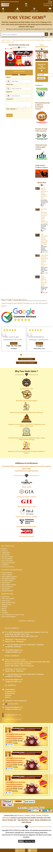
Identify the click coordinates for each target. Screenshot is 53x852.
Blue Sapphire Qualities (8, 579)
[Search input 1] (23, 34)
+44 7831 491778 (11, 704)
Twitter (33, 815)
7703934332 (40, 645)
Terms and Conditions (8, 598)
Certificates (5, 565)
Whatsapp (5, 818)
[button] (21, 355)
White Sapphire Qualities (9, 585)
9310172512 (23, 645)
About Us (4, 549)
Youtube (38, 815)
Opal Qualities (6, 589)
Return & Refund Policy (8, 602)
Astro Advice (5, 555)
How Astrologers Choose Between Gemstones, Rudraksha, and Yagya (44, 239)
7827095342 (17, 647)
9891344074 (31, 645)
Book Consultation (7, 559)
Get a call (20, 850)
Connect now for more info (12, 719)
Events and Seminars (8, 567)
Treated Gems (6, 553)
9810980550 (9, 647)
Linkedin (27, 815)
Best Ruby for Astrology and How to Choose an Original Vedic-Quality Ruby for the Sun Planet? (44, 216)
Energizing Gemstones (8, 563)
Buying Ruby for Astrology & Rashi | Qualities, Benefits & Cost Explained (44, 193)
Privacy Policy (6, 600)
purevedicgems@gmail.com (14, 650)
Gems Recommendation (41, 46)
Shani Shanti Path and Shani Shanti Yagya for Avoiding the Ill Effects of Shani (44, 260)
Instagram (45, 815)
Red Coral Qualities (7, 587)
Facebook (20, 815)
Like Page (10, 744)
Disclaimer (5, 612)
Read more (14, 343)
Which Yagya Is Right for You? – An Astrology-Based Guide (44, 281)
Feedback (4, 606)
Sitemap (4, 610)
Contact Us (5, 551)
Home (3, 40)
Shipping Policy (6, 604)
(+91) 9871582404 (12, 645)
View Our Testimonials (27, 359)
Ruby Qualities (6, 583)
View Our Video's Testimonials (27, 362)
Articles (4, 608)
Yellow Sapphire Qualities (9, 577)
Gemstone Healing (7, 557)
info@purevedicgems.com (13, 652)
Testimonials (5, 596)
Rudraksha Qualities (7, 591)
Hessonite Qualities (7, 581)
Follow (9, 792)
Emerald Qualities (7, 573)
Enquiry (32, 850)
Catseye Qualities (7, 575)
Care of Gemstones (7, 561)
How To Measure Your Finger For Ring (13, 614)
